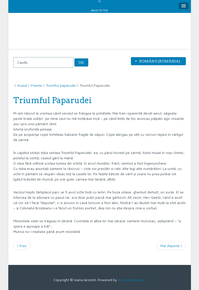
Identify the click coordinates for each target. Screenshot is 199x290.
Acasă (22, 85)
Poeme (36, 85)
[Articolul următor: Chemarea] (171, 246)
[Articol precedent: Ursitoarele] (22, 246)
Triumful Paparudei (52, 100)
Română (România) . (158, 61)
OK (81, 62)
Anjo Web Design (132, 280)
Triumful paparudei (61, 85)
